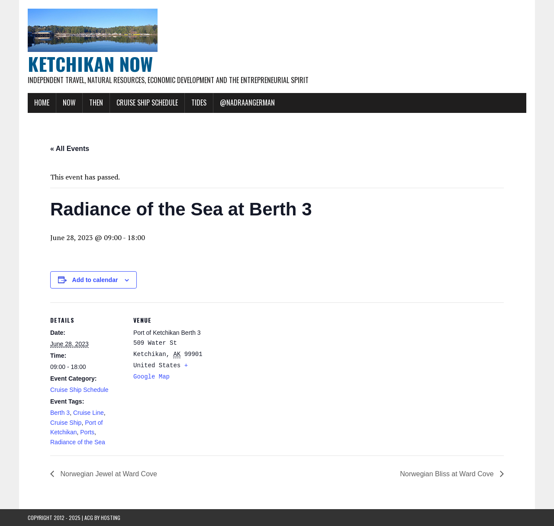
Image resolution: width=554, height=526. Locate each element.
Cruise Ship (65, 422)
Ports (87, 432)
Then (96, 102)
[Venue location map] (262, 362)
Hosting (110, 517)
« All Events (69, 148)
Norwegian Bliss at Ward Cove (448, 474)
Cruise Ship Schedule (147, 102)
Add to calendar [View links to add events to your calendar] (95, 279)
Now (69, 102)
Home (41, 102)
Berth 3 (60, 412)
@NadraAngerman (247, 102)
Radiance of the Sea (77, 442)
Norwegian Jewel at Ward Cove (107, 474)
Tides (198, 102)
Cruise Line (88, 412)
